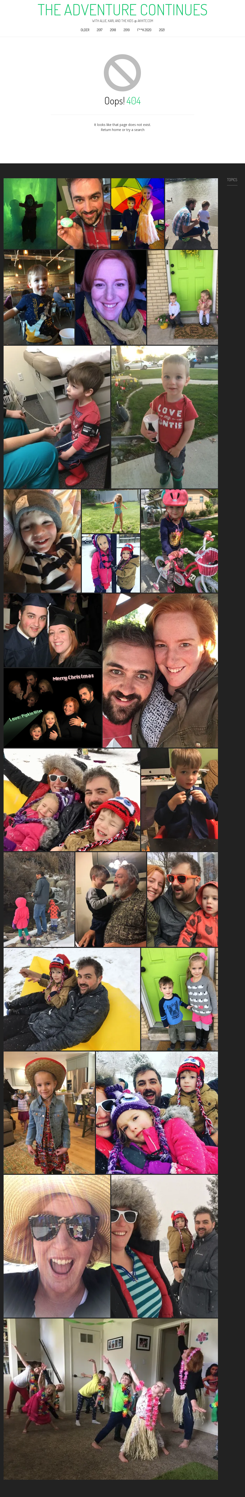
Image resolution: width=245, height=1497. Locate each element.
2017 (99, 30)
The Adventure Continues (123, 9)
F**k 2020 (144, 30)
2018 (113, 30)
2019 (127, 30)
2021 (162, 30)
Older (85, 30)
